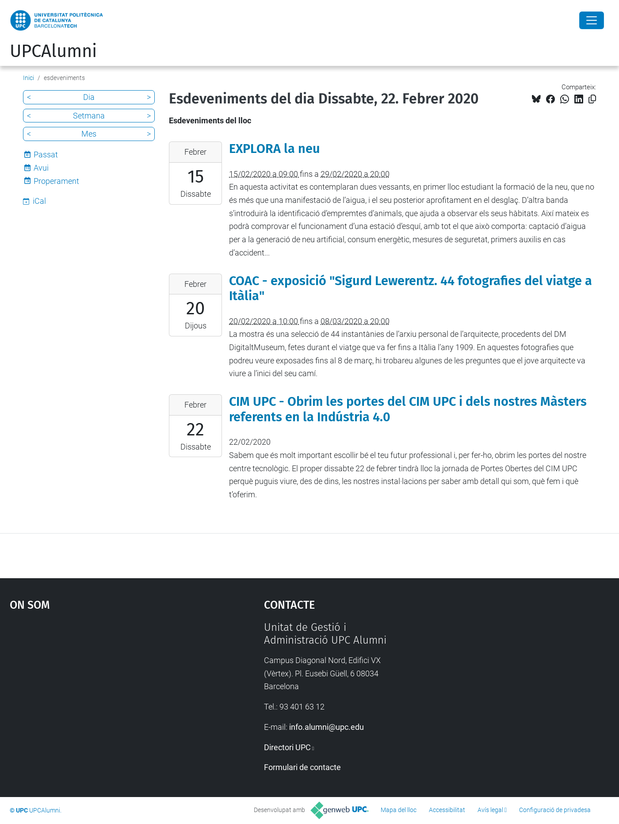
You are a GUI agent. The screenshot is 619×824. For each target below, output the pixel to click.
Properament (56, 181)
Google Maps (106, 687)
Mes (88, 133)
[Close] (591, 20)
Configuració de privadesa (555, 809)
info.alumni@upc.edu (326, 727)
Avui (41, 167)
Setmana (89, 115)
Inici (28, 77)
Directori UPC (287, 747)
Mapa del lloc (398, 809)
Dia (89, 97)
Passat (46, 154)
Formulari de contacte (302, 767)
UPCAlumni (53, 51)
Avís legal (490, 809)
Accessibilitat (447, 809)
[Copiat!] (592, 99)
